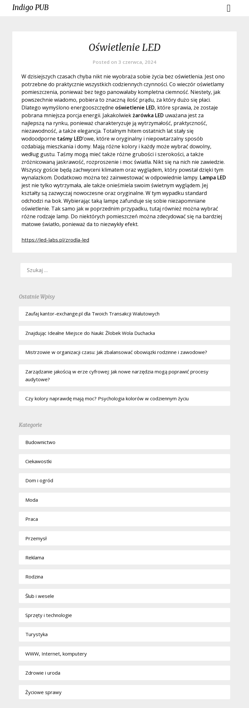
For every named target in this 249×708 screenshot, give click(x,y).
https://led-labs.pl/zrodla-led (55, 239)
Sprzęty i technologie (48, 615)
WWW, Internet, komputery (56, 653)
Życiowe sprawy (43, 692)
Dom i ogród (39, 480)
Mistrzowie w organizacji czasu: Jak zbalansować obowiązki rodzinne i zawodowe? (116, 352)
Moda (31, 500)
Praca (31, 519)
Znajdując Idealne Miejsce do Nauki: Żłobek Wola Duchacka (90, 333)
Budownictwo (40, 442)
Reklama (34, 557)
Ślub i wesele (39, 596)
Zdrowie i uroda (42, 672)
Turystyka (36, 634)
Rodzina (34, 576)
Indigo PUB (30, 7)
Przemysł (36, 538)
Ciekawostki (38, 461)
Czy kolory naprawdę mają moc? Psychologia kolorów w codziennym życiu (107, 398)
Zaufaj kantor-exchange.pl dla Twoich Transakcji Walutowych (92, 313)
